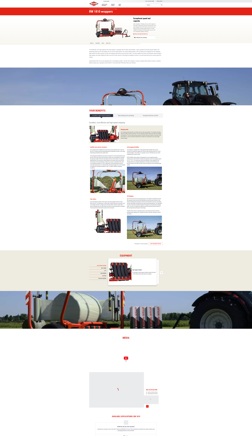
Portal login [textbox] (159, 1)
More (147, 359)
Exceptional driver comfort (150, 115)
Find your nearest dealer (155, 196)
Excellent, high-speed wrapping (101, 115)
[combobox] (159, 1)
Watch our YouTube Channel (152, 345)
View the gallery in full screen (153, 346)
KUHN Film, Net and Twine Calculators (126, 379)
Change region (106, 1)
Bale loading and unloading (126, 115)
